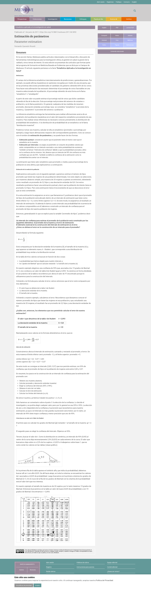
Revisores (33, 570)
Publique (118, 2)
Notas (117, 35)
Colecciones (37, 19)
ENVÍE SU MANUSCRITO (27, 564)
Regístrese (110, 2)
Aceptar (37, 585)
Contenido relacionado (117, 51)
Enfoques (83, 19)
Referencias (130, 45)
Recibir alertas (50, 571)
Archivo (129, 19)
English (134, 2)
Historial (104, 40)
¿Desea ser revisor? (113, 571)
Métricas (130, 40)
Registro (49, 567)
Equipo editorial (112, 562)
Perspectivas (22, 19)
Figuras (117, 45)
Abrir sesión (101, 2)
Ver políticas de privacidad (24, 585)
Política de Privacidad (104, 580)
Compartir (104, 35)
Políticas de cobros (83, 562)
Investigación (52, 19)
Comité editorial (112, 567)
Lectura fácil (130, 27)
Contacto (127, 2)
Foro (117, 40)
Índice (104, 45)
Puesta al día (98, 19)
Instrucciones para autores (85, 567)
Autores (130, 35)
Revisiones (68, 19)
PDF (117, 27)
